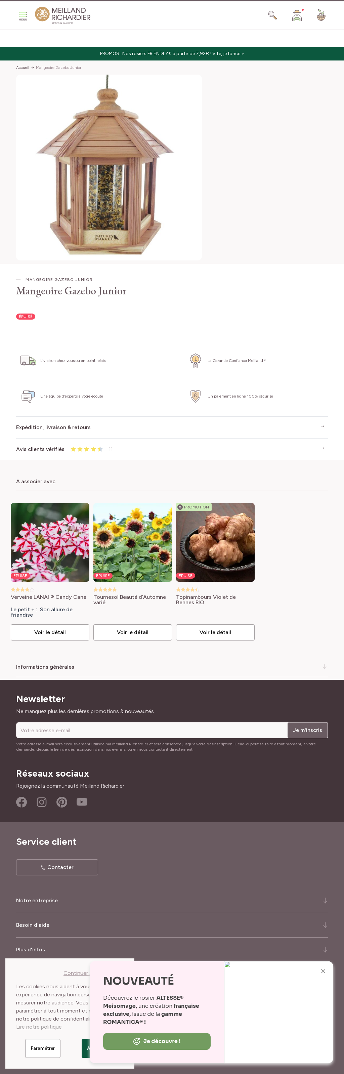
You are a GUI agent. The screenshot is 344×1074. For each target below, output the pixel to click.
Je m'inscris (307, 730)
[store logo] (63, 15)
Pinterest (61, 802)
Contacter (60, 867)
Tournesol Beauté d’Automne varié (129, 599)
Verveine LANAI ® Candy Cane (48, 597)
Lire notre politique (39, 1027)
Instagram (41, 802)
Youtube (82, 802)
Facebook (21, 802)
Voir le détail (50, 632)
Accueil (22, 67)
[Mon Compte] (297, 15)
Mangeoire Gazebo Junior (58, 67)
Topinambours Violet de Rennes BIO (206, 599)
